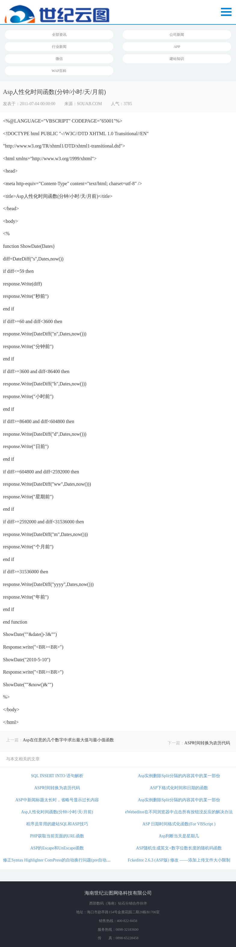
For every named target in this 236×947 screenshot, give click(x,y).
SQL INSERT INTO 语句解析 (57, 776)
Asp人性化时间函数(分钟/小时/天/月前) (57, 812)
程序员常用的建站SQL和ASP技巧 (57, 824)
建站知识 (177, 59)
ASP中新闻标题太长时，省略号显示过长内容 (57, 800)
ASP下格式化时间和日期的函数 (179, 788)
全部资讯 (59, 35)
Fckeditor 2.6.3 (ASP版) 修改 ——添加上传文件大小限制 (179, 860)
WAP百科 (59, 71)
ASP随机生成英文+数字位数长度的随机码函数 (179, 848)
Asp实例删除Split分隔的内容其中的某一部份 (179, 776)
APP (176, 47)
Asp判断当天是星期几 (179, 836)
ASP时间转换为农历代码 (207, 743)
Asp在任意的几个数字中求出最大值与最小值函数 (68, 740)
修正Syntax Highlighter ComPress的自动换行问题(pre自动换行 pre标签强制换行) (75, 860)
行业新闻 (59, 47)
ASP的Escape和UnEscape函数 (57, 848)
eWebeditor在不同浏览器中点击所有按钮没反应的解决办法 (179, 812)
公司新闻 (177, 35)
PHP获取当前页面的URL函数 (57, 836)
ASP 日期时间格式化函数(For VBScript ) (179, 824)
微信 (59, 59)
